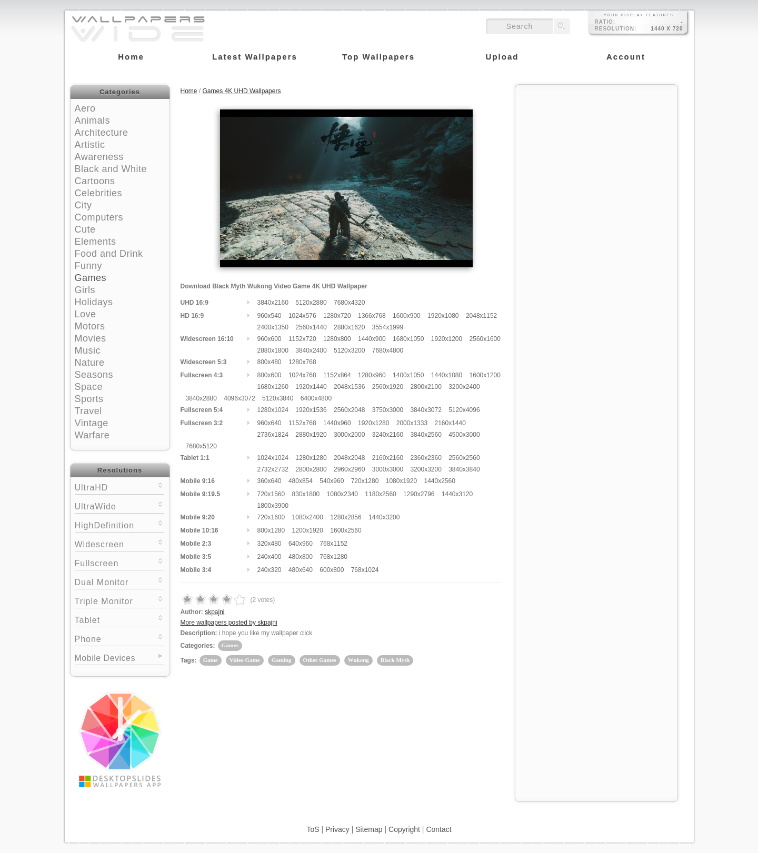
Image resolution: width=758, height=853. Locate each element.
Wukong (358, 660)
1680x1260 (272, 386)
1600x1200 (485, 375)
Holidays (94, 302)
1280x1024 (272, 410)
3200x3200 (425, 469)
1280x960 (372, 375)
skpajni (214, 612)
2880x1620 (349, 327)
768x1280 (333, 556)
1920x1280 (373, 423)
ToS (312, 829)
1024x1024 (272, 457)
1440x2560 (439, 481)
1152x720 (302, 339)
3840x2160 (272, 302)
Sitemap (368, 829)
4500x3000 (464, 434)
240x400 (269, 556)
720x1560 (271, 494)
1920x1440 (310, 386)
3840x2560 (425, 434)
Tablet (119, 619)
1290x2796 (418, 494)
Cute (85, 229)
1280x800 (337, 339)
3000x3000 (387, 469)
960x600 (269, 339)
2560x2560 (464, 457)
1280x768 (302, 362)
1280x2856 (345, 517)
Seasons (94, 374)
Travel (88, 411)
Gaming (282, 660)
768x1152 (333, 543)
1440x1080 (446, 375)
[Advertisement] (596, 156)
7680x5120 (201, 446)
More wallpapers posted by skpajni (229, 622)
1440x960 (337, 423)
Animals (93, 120)
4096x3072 (239, 398)
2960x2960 (349, 469)
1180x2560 (380, 494)
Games (91, 278)
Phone (119, 638)
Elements (95, 241)
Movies (90, 338)
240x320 (269, 570)
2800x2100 (425, 386)
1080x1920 (401, 481)
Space (89, 387)
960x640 (269, 423)
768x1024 (365, 570)
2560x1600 (485, 339)
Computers (99, 217)
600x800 (332, 570)
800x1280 (271, 530)
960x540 (269, 315)
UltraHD (119, 486)
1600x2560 (345, 530)
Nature (90, 362)
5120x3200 (349, 350)
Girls (85, 290)
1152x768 (302, 423)
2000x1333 (411, 423)
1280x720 (337, 315)
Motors (90, 326)
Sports (89, 399)
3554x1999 (387, 327)
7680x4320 (349, 302)
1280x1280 (310, 457)
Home (189, 91)
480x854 (300, 481)
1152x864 (337, 375)
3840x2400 (310, 350)
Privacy (337, 829)
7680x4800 (387, 350)
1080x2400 (307, 517)
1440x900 (372, 339)
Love (85, 314)
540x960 (332, 481)
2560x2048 (349, 410)
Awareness (99, 157)
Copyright (404, 829)
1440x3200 (384, 517)
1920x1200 (446, 339)
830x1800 (306, 494)
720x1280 (365, 481)
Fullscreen (119, 562)
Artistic (90, 144)
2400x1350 (272, 327)
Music (88, 350)
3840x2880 (201, 398)
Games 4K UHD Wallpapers (242, 91)
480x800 (300, 556)
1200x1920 (307, 530)
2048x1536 (349, 386)
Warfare (92, 435)
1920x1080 (442, 315)
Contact (438, 829)
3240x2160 (387, 434)
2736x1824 (272, 434)
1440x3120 (457, 494)
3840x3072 (425, 410)
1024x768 (302, 375)
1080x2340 (342, 494)
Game (210, 660)
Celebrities (99, 193)
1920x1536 (310, 410)
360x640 (269, 481)
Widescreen (119, 543)
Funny (89, 265)
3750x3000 (387, 410)
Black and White (111, 169)
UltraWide (119, 505)
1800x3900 (272, 505)
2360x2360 (425, 457)
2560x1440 (310, 327)
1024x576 (302, 315)
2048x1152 (481, 315)
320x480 (269, 543)
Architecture (101, 132)
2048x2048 (349, 457)
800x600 (269, 375)
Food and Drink (109, 253)
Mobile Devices (105, 658)
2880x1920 (310, 434)
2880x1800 (272, 350)
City (83, 205)
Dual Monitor (119, 581)
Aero (85, 108)
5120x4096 (464, 410)
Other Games (319, 660)
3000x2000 (349, 434)
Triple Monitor (119, 600)
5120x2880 (310, 302)
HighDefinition (119, 524)
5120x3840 (277, 398)
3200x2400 (464, 386)
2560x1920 (387, 386)
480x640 (300, 570)
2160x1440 (449, 423)
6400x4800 (316, 398)
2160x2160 (387, 457)
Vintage (91, 423)
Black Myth (395, 660)
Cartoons (95, 181)
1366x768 (372, 315)
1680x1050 (408, 339)
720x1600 (271, 517)
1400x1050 (408, 375)
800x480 (269, 362)
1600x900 (407, 315)
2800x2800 (310, 469)
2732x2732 (272, 469)
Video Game (245, 660)
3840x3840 (464, 469)
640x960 (300, 543)
